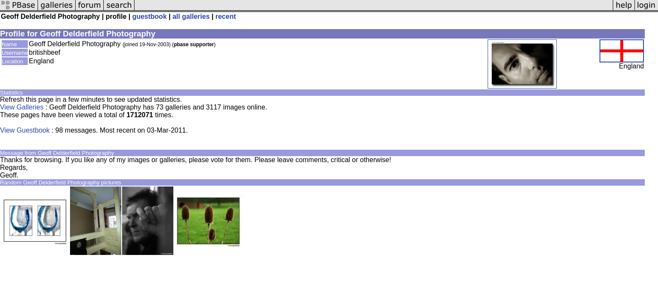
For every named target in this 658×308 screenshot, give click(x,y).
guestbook (149, 16)
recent (225, 16)
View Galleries (22, 107)
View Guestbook (25, 130)
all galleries (191, 16)
